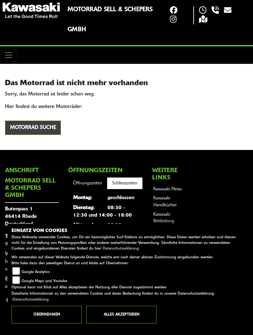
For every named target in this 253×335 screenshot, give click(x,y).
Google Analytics (36, 272)
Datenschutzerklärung (121, 248)
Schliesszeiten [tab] (124, 183)
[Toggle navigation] (8, 55)
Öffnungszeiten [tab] (87, 183)
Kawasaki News (167, 189)
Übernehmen (46, 315)
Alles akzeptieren (121, 315)
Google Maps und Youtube (44, 281)
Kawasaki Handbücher (165, 202)
